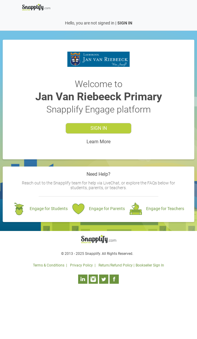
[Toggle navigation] (171, 6)
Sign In (98, 128)
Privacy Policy (81, 265)
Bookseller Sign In (150, 265)
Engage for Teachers (165, 208)
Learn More (98, 141)
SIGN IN (124, 23)
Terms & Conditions (48, 265)
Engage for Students (49, 208)
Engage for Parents (107, 208)
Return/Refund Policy (116, 265)
